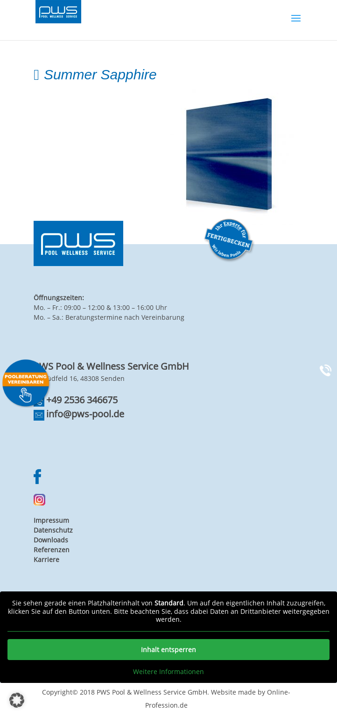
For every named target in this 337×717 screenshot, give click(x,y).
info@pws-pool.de (85, 414)
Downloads (51, 539)
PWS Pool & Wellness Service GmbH (152, 692)
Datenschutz (53, 530)
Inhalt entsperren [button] (168, 649)
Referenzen (52, 549)
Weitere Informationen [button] (168, 672)
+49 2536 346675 (82, 400)
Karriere (46, 559)
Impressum (51, 520)
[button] (17, 700)
